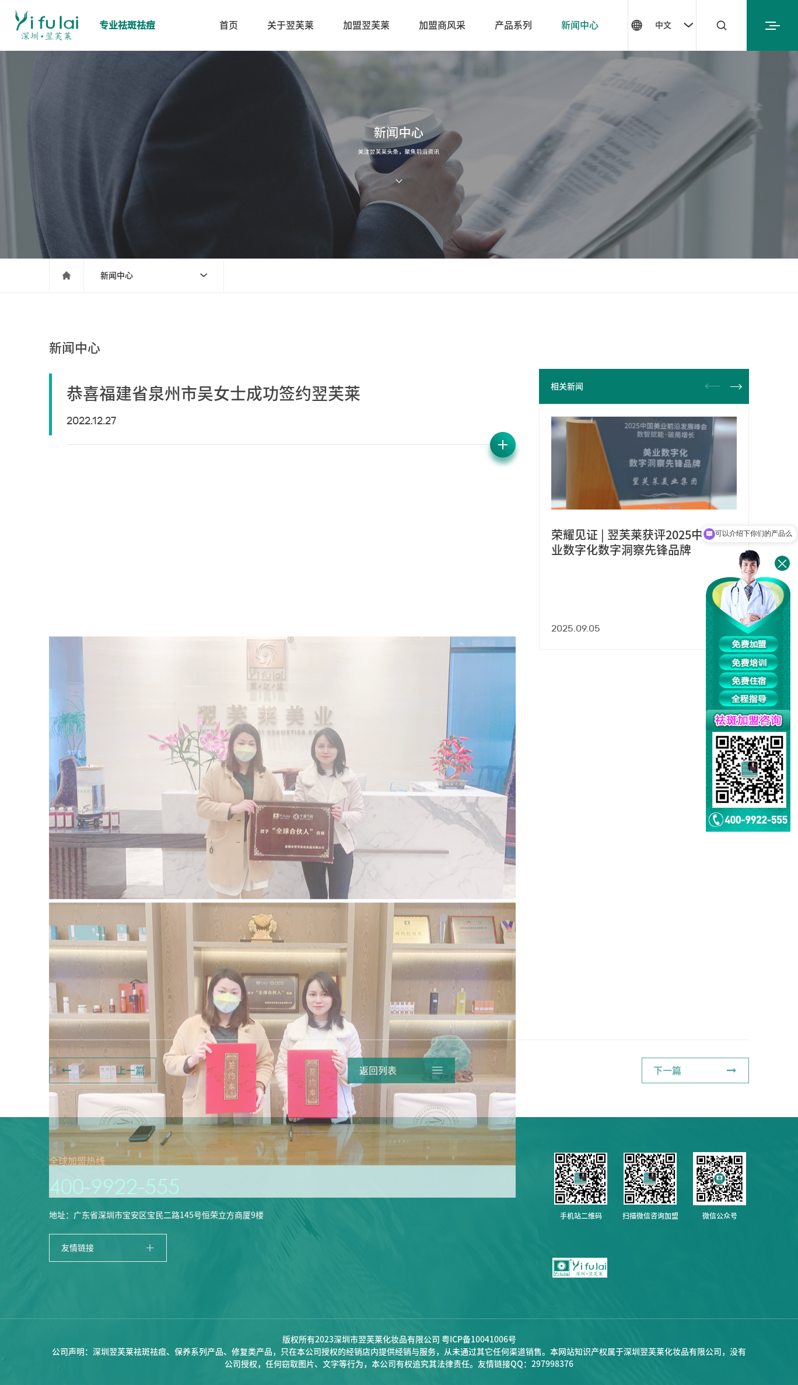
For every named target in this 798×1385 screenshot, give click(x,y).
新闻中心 (579, 25)
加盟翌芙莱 (366, 25)
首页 (228, 25)
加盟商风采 (442, 25)
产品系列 (513, 25)
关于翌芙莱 (290, 25)
